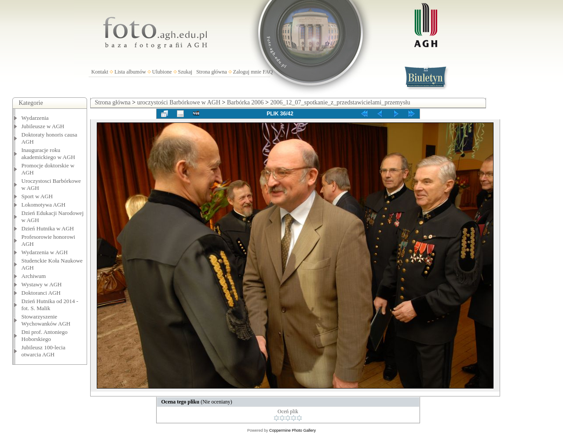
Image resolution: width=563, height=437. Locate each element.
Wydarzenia (35, 118)
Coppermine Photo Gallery (292, 430)
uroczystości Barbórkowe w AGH (178, 102)
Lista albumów (130, 72)
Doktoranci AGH (41, 292)
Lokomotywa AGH (44, 204)
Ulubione (162, 72)
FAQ (268, 72)
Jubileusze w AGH (43, 126)
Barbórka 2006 (245, 102)
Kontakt (100, 72)
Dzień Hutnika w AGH (48, 228)
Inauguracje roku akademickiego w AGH (48, 153)
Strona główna (211, 72)
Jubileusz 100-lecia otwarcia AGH (44, 351)
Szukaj (185, 72)
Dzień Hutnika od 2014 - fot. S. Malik (50, 304)
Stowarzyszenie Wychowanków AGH (46, 320)
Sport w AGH (37, 196)
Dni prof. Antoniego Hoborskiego (45, 335)
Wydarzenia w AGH (45, 252)
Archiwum (34, 276)
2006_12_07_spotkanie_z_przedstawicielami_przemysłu (340, 102)
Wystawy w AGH (42, 284)
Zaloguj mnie (247, 72)
